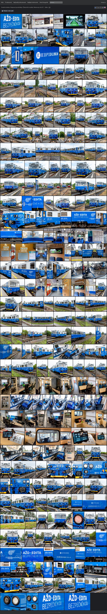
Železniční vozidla (28, 7)
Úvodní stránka (5, 7)
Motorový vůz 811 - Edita (41, 7)
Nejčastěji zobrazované (19, 2)
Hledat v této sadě (8, 11)
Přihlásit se (103, 2)
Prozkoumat (8, 2)
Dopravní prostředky (16, 7)
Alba (2, 2)
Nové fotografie (44, 2)
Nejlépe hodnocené (32, 2)
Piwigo (59, 612)
